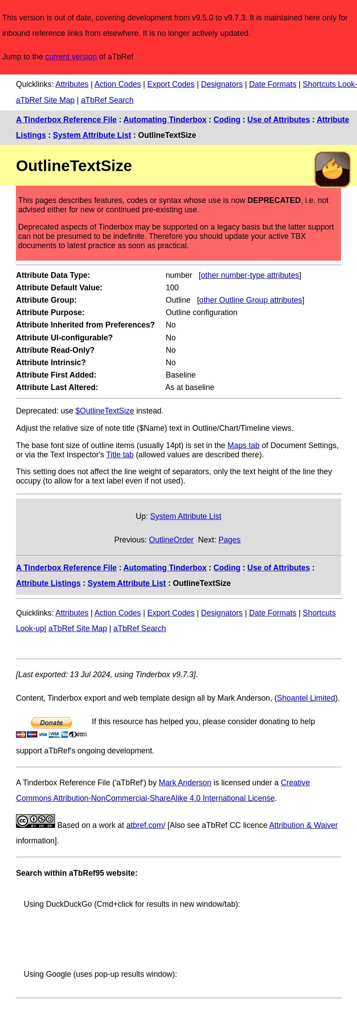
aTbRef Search (107, 100)
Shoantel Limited (306, 698)
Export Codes (171, 84)
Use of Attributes (278, 119)
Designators (222, 84)
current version (71, 56)
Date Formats (273, 84)
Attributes (72, 84)
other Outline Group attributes (250, 300)
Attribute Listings (48, 583)
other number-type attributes (250, 275)
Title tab (120, 454)
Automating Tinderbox (164, 119)
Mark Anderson (185, 782)
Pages (229, 539)
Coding (227, 119)
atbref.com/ (145, 825)
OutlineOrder (171, 539)
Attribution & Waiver (303, 825)
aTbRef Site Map (45, 100)
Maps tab (243, 445)
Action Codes (118, 84)
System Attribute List (92, 135)
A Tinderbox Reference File (66, 119)
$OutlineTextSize (104, 410)
